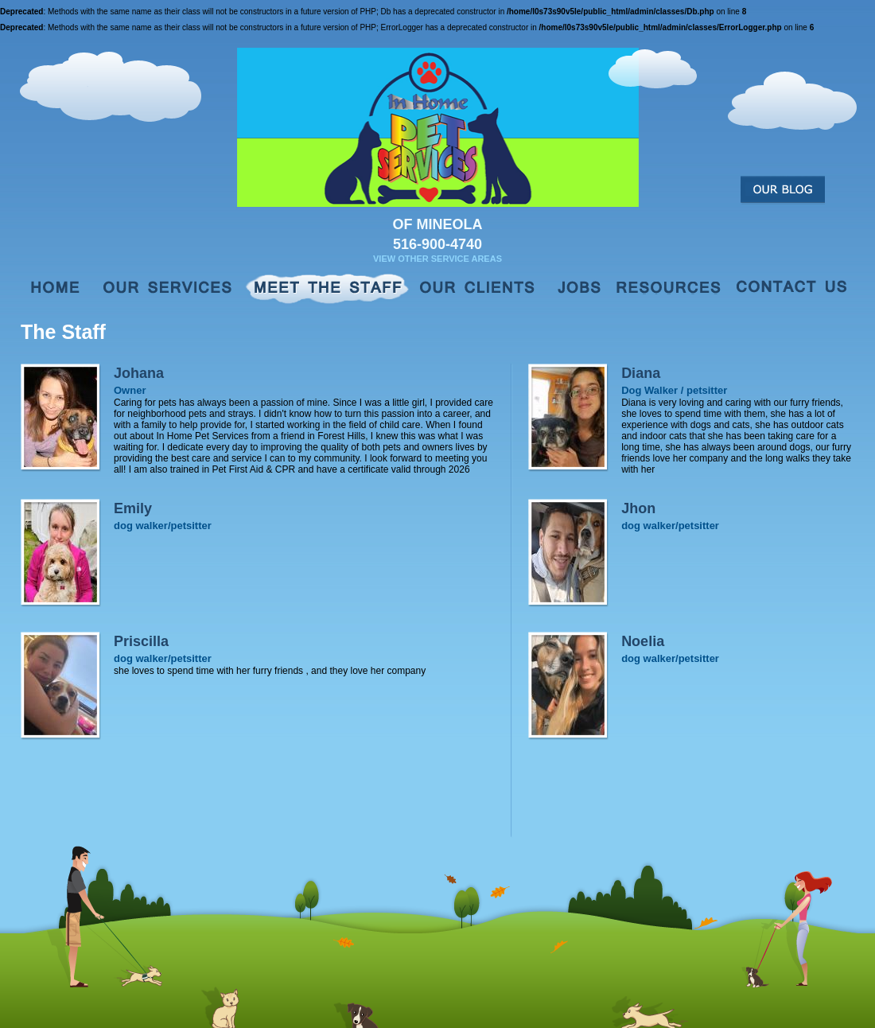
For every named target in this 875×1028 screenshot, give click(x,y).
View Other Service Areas (437, 258)
